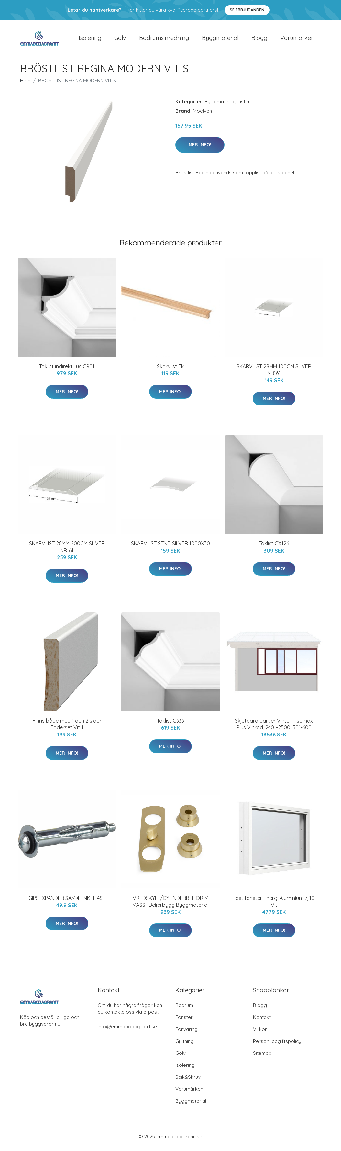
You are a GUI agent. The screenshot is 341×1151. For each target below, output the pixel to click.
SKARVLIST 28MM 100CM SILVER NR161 (273, 373)
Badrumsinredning (164, 39)
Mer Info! (200, 148)
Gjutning (184, 1044)
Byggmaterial (220, 39)
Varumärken (297, 39)
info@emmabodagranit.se (127, 1030)
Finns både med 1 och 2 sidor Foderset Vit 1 (67, 727)
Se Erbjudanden (247, 9)
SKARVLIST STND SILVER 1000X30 (170, 546)
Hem (25, 84)
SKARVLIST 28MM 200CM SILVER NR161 (67, 550)
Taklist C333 (170, 724)
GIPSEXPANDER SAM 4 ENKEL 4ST (66, 901)
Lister (243, 105)
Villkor (260, 1032)
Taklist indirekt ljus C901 (66, 369)
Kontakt (262, 1020)
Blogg (259, 39)
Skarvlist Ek (170, 369)
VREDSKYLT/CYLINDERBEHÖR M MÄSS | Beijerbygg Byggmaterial (170, 904)
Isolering (90, 39)
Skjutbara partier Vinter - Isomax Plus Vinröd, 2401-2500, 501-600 (274, 727)
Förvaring (186, 1032)
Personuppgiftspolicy (277, 1044)
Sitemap (262, 1056)
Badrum (184, 1008)
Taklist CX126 (274, 546)
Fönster (184, 1020)
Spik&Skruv (188, 1080)
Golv (120, 39)
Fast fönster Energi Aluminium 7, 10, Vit (274, 904)
